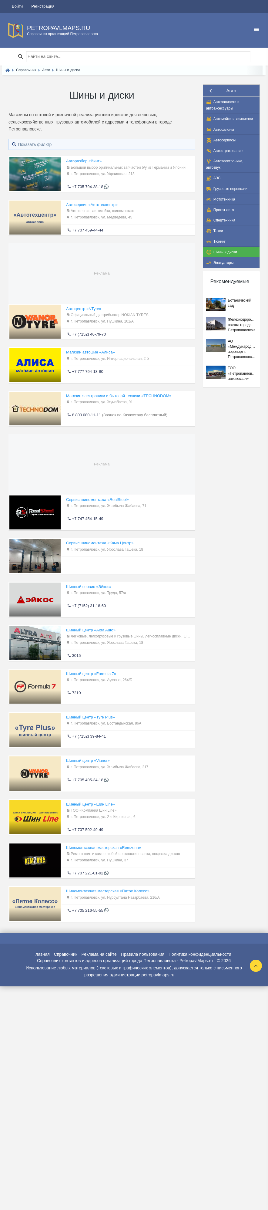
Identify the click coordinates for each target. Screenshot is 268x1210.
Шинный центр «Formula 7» (91, 673)
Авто (231, 90)
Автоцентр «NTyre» (83, 308)
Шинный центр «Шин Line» (90, 804)
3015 (76, 655)
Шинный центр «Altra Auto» (91, 630)
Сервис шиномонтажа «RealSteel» (97, 499)
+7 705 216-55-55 (87, 910)
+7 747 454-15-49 (87, 518)
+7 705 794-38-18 (87, 186)
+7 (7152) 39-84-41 (89, 736)
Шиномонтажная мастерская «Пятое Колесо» (107, 891)
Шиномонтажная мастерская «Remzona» (103, 847)
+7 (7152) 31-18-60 (89, 605)
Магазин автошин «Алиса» (90, 352)
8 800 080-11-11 (86, 415)
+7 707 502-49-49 (87, 829)
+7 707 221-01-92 (87, 873)
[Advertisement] (101, 268)
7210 (76, 693)
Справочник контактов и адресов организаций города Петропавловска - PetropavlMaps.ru (125, 960)
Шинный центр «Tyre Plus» (90, 717)
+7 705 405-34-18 (87, 780)
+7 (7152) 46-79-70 (89, 334)
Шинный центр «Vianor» (88, 760)
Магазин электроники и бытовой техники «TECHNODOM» (119, 396)
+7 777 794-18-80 (87, 371)
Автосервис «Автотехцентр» (92, 204)
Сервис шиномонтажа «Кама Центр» (99, 543)
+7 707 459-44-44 (87, 230)
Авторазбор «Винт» (84, 161)
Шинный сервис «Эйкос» (89, 586)
